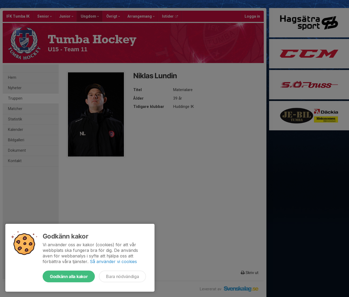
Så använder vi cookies (113, 261)
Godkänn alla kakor (69, 276)
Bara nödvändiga (122, 276)
